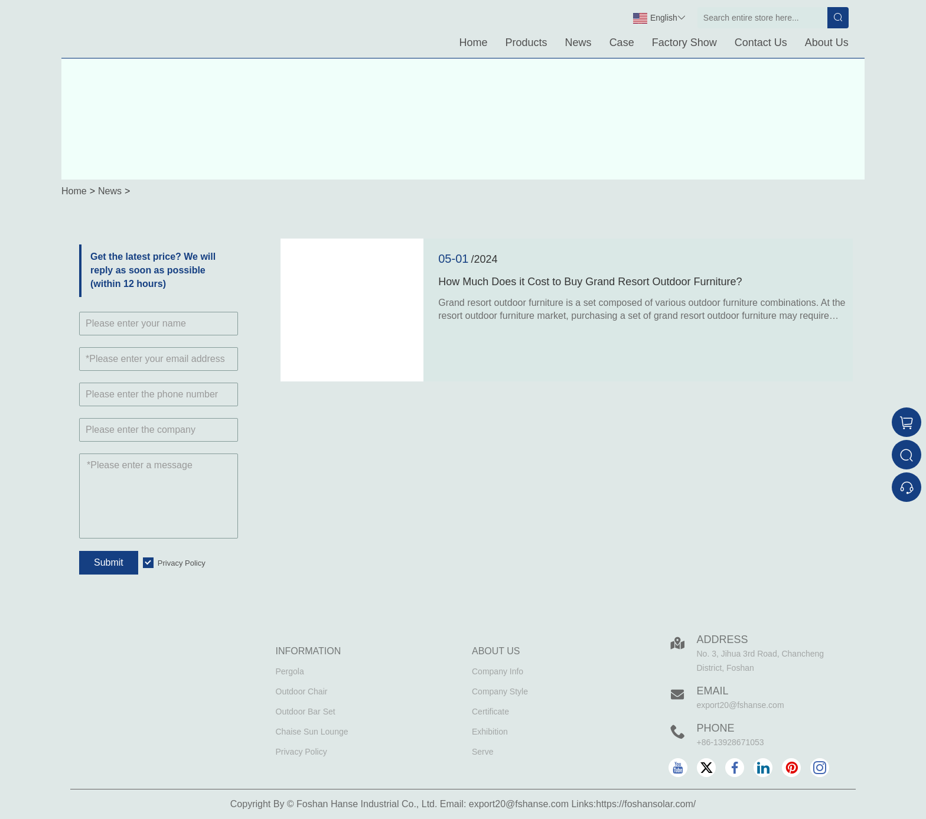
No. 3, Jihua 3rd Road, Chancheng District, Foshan (760, 661)
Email (713, 691)
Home (473, 42)
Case (621, 42)
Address (722, 639)
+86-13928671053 (730, 742)
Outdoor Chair (302, 691)
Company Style (500, 691)
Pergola (290, 671)
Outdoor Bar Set (305, 711)
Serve (483, 751)
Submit (108, 562)
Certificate (490, 711)
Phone (716, 728)
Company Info (497, 671)
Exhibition (490, 731)
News (578, 42)
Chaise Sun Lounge (312, 731)
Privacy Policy (182, 563)
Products (526, 42)
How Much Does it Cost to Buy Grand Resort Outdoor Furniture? (590, 282)
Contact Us (761, 42)
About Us (827, 42)
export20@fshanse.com (740, 705)
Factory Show (684, 42)
